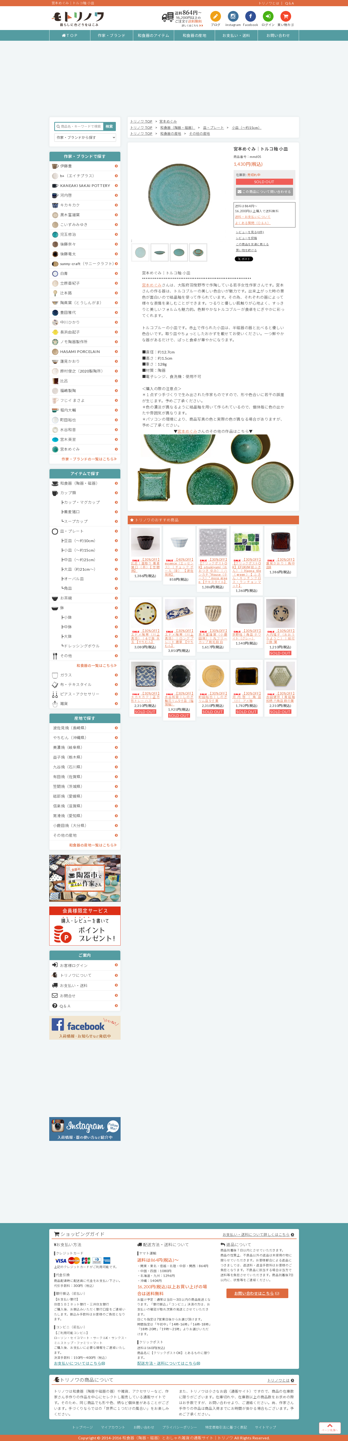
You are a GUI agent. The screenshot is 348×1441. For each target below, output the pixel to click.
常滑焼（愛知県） (69, 815)
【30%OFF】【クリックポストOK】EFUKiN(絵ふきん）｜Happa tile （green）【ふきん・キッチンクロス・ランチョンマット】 (246, 572)
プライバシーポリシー (179, 1427)
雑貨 (64, 703)
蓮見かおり (70, 361)
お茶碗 (66, 598)
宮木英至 (68, 439)
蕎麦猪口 (72, 511)
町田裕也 (68, 420)
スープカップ (76, 521)
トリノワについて (76, 975)
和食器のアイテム (153, 35)
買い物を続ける (246, 250)
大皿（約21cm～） (81, 569)
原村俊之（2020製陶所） (82, 371)
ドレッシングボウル (82, 646)
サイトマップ (265, 1427)
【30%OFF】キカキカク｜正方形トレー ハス (145, 697)
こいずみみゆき (74, 224)
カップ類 (68, 492)
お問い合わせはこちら (256, 1293)
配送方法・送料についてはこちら (168, 1363)
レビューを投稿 (246, 238)
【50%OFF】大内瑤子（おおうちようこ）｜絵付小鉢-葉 (280, 636)
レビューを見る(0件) (250, 232)
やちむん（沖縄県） (71, 737)
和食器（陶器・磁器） (80, 483)
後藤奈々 (68, 244)
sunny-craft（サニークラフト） (88, 263)
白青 (64, 273)
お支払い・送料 (236, 35)
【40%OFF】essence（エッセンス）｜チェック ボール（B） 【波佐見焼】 (179, 567)
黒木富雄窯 (70, 214)
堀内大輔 (68, 410)
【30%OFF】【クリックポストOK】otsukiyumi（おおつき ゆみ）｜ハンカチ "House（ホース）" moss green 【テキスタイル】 (213, 571)
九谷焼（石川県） (69, 767)
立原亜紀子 (70, 283)
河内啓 (66, 195)
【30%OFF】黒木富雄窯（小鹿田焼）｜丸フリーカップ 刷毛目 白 (213, 636)
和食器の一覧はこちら (97, 665)
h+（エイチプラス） (78, 175)
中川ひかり (70, 322)
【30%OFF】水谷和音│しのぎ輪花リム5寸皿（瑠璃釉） (179, 698)
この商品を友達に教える (252, 244)
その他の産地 (65, 835)
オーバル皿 (74, 578)
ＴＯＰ (70, 35)
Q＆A (289, 3)
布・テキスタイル (76, 684)
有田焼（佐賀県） (69, 776)
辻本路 (66, 293)
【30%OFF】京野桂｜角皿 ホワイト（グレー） (246, 634)
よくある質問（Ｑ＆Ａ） (253, 223)
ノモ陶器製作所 (74, 341)
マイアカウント (113, 1427)
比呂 (64, 380)
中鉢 (68, 627)
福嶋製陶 (68, 390)
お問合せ (64, 995)
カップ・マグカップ (82, 502)
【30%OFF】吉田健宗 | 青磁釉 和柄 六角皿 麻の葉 (280, 697)
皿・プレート (72, 531)
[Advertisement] (174, 78)
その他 (66, 655)
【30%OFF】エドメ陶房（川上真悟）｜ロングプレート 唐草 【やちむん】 (179, 638)
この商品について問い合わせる (264, 192)
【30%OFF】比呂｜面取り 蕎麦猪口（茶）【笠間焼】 (145, 565)
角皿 (68, 588)
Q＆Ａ (61, 1005)
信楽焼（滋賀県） (69, 806)
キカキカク (70, 205)
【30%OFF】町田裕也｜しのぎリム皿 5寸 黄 (213, 697)
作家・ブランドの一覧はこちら (89, 458)
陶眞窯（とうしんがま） (82, 302)
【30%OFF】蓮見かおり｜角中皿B (280, 563)
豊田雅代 (68, 312)
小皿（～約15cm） (81, 550)
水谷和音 (68, 429)
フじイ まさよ (72, 400)
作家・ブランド (112, 35)
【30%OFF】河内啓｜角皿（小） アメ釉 (246, 697)
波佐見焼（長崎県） (71, 728)
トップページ (82, 1427)
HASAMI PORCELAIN (80, 351)
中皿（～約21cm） (81, 559)
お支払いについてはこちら (79, 1363)
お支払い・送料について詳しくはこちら (256, 1234)
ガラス (66, 675)
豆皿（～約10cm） (81, 540)
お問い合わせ (278, 35)
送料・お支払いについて (253, 217)
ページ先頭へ (330, 1427)
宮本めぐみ (70, 449)
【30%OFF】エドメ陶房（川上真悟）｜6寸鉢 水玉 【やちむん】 (145, 636)
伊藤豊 (66, 166)
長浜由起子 (70, 332)
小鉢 (68, 617)
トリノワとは (268, 3)
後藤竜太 (68, 254)
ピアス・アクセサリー (80, 694)
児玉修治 (68, 234)
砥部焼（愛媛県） (69, 796)
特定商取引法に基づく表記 (226, 1427)
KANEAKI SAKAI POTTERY (85, 185)
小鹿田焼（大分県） (71, 825)
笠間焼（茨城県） (69, 786)
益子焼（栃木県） (69, 757)
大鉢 (68, 636)
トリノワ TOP (141, 121)
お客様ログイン (70, 965)
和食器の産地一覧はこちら (93, 844)
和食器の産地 (194, 35)
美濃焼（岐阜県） (69, 747)
